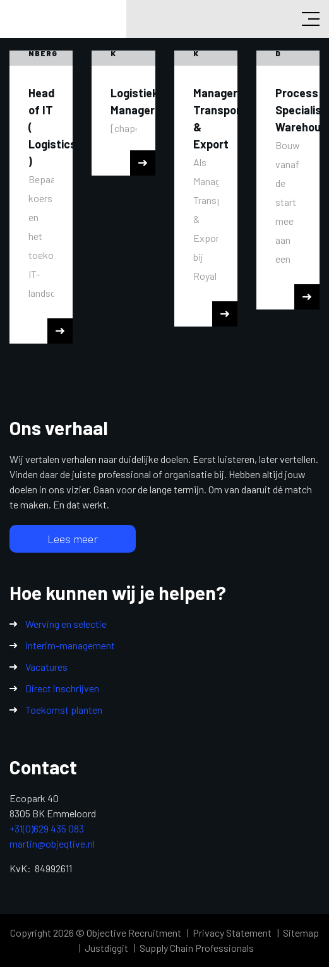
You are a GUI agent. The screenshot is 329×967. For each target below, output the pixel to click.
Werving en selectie (66, 624)
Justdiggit (106, 948)
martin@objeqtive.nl (52, 844)
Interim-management (70, 645)
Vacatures (46, 667)
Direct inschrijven (62, 688)
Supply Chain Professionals (197, 948)
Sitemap (301, 933)
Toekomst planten (63, 710)
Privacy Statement (232, 933)
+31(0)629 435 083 (46, 828)
